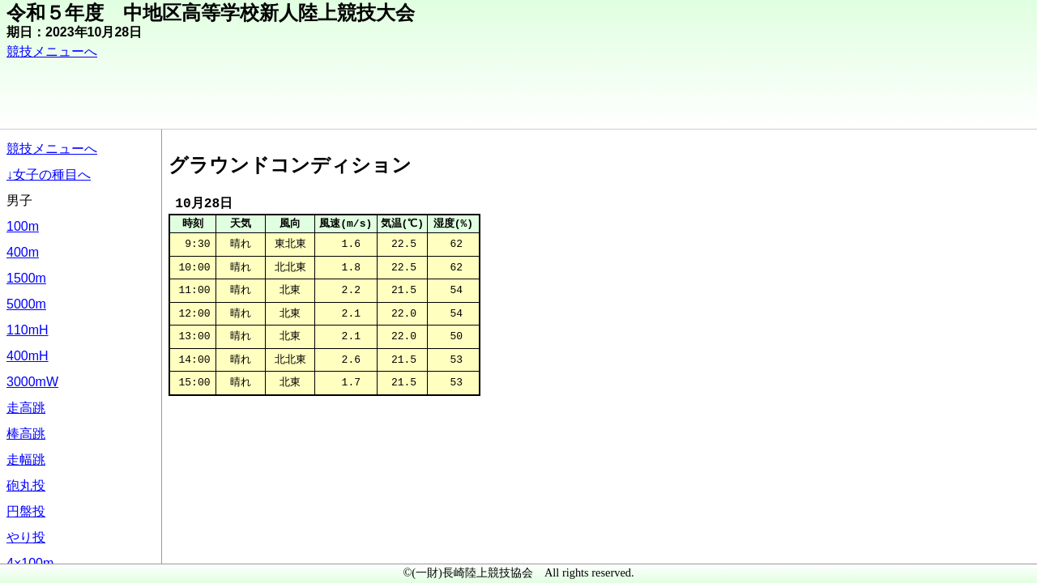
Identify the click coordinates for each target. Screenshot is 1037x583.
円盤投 (25, 511)
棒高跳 (25, 433)
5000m (26, 304)
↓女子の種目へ (48, 174)
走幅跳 (25, 459)
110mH (27, 330)
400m (22, 252)
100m (22, 226)
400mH (27, 356)
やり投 (25, 537)
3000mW (32, 382)
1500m (26, 278)
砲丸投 (25, 485)
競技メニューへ (51, 51)
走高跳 (25, 408)
